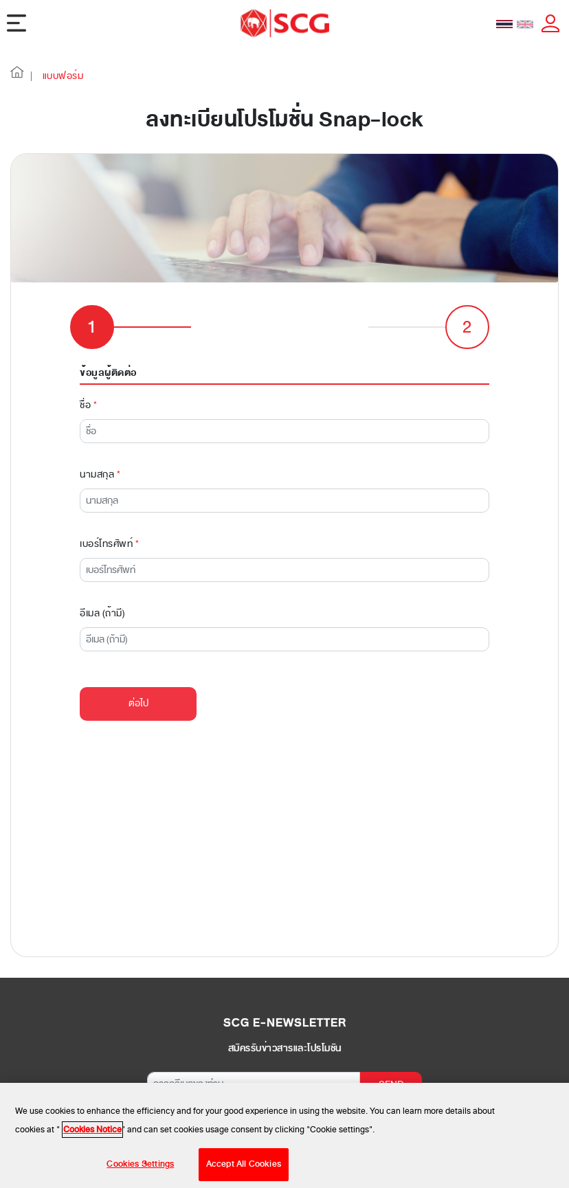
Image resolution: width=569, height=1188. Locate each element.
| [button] (31, 76)
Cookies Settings (140, 1169)
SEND (391, 1048)
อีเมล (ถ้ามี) (102, 577)
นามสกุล (100, 438)
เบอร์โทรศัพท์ (109, 507)
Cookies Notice (92, 1134)
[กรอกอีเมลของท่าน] (253, 1047)
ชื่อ (88, 369)
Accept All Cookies (243, 1169)
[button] (17, 76)
